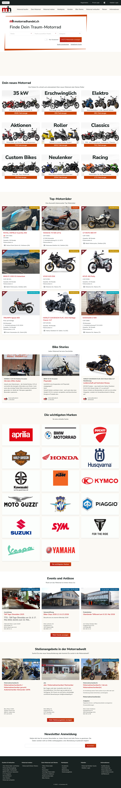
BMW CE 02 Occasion (50, 379)
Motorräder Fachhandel (10, 770)
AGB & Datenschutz (107, 772)
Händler (70, 9)
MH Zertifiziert (7, 776)
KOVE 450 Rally (89, 276)
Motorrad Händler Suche (89, 766)
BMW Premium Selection (10, 772)
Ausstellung (8, 612)
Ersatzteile (65, 766)
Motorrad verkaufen (93, 9)
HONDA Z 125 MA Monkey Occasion (15, 379)
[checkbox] (46, 40)
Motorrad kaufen (22, 9)
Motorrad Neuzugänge (9, 768)
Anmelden (90, 746)
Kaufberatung (105, 766)
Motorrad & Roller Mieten (30, 766)
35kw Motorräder (47, 766)
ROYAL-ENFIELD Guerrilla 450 (15, 233)
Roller (44, 768)
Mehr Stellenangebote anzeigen (60, 720)
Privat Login (95, 3)
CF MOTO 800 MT (89, 233)
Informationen (114, 9)
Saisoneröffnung (49, 612)
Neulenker (45, 770)
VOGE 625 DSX (49, 276)
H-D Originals (7, 774)
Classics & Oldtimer (48, 774)
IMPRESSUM (105, 774)
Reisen (104, 9)
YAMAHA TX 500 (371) (52, 233)
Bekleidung (65, 770)
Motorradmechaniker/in (11, 683)
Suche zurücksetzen (63, 44)
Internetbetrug (105, 768)
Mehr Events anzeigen (60, 635)
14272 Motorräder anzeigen (70, 40)
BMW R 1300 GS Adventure (14, 276)
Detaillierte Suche (76, 44)
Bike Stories (79, 9)
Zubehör (64, 768)
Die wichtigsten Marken (60, 564)
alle (45, 683)
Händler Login (114, 3)
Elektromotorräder (47, 776)
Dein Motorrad (36, 9)
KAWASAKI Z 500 (90, 318)
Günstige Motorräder (48, 772)
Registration (84, 3)
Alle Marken (6, 778)
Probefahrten (87, 612)
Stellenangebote (67, 772)
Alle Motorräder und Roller (11, 766)
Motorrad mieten (49, 9)
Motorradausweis (106, 770)
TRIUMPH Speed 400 (11, 318)
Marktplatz (61, 9)
